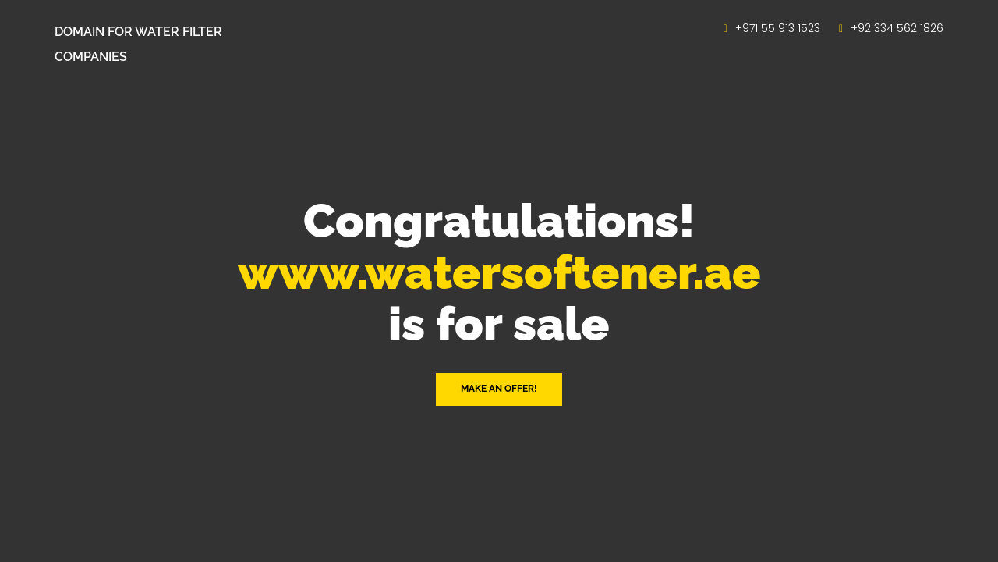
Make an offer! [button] (499, 388)
